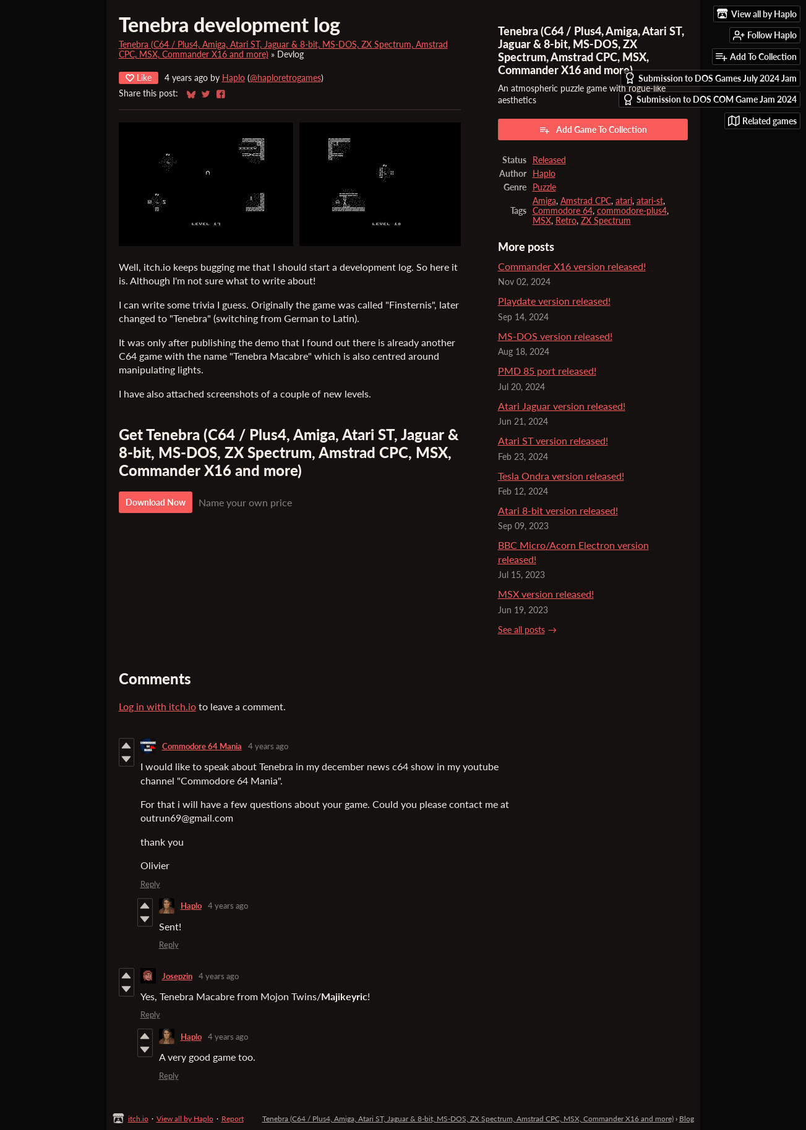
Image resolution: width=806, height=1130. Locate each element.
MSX (542, 221)
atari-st (650, 201)
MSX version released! (546, 594)
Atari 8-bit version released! (558, 510)
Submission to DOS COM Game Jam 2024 (709, 100)
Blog (686, 1118)
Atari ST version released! (553, 440)
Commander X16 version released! (572, 266)
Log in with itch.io (157, 706)
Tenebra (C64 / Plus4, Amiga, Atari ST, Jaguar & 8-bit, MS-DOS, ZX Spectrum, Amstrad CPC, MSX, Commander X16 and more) (468, 1118)
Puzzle (544, 187)
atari (623, 201)
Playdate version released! (554, 301)
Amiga (544, 201)
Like (139, 77)
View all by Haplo (184, 1118)
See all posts (521, 630)
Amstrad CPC (585, 201)
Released (549, 160)
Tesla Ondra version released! (561, 476)
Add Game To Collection (593, 129)
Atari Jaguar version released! (561, 406)
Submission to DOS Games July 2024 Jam (710, 78)
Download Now (156, 502)
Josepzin (177, 976)
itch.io (138, 1118)
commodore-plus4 (632, 211)
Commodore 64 (563, 211)
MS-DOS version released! (555, 336)
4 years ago (268, 746)
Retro (566, 221)
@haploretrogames (285, 78)
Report (232, 1118)
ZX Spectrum (606, 221)
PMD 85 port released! (547, 370)
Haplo (233, 78)
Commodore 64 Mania (202, 746)
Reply (150, 884)
